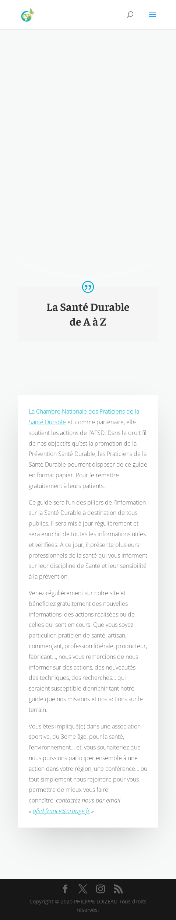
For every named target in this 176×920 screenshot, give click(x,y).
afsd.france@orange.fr (61, 825)
